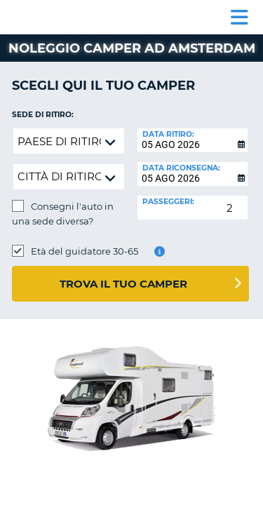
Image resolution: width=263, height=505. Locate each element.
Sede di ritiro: (43, 114)
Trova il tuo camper (123, 283)
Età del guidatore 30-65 (84, 251)
